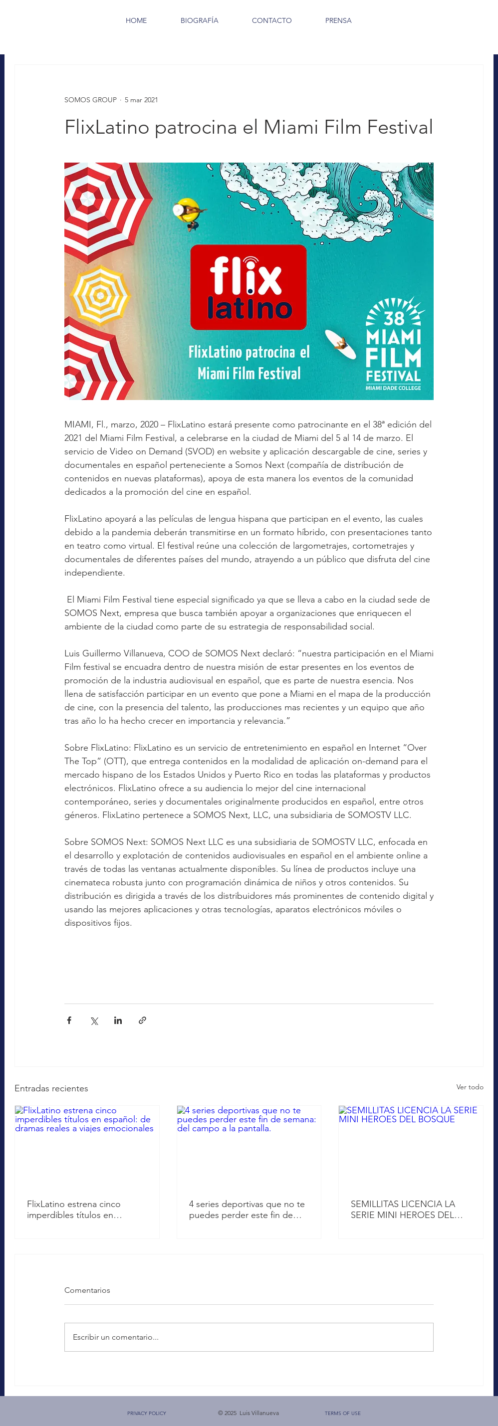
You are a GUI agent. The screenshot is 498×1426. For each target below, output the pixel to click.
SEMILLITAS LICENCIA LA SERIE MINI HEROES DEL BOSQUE (403, 1210)
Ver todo (470, 1086)
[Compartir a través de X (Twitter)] (93, 1020)
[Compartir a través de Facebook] (69, 1020)
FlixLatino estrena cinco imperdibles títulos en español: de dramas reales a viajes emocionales (82, 1210)
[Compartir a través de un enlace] (142, 1020)
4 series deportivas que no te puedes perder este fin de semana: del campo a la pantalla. (247, 1210)
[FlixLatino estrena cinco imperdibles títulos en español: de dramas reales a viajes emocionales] (87, 1146)
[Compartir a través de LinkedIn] (118, 1020)
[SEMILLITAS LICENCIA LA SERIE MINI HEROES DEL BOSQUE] (411, 1146)
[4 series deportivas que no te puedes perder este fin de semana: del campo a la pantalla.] (249, 1146)
